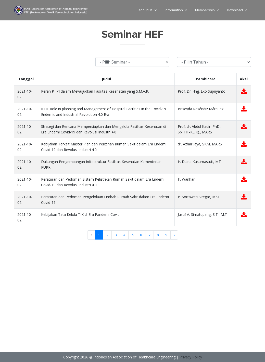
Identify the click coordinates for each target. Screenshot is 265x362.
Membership (205, 10)
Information (174, 10)
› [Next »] (174, 234)
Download (235, 10)
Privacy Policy (191, 357)
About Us (145, 10)
